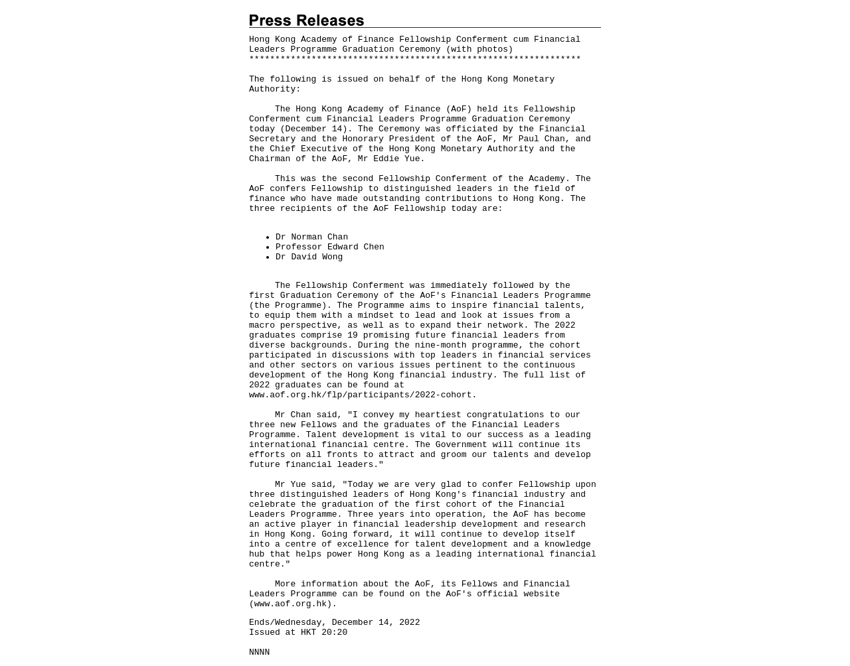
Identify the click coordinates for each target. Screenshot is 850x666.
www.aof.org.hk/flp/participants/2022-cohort (360, 395)
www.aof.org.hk (290, 604)
